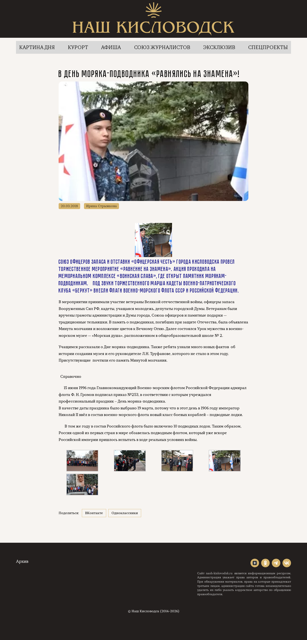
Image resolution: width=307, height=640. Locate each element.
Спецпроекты (268, 47)
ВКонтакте (94, 513)
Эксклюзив (219, 47)
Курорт (78, 47)
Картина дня (37, 47)
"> (255, 563)
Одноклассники (125, 513)
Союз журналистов (162, 47)
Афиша (111, 47)
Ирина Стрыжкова (101, 206)
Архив (22, 561)
